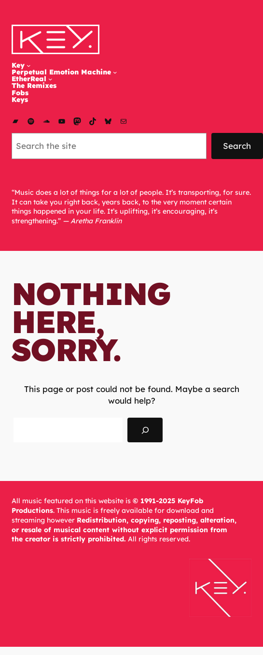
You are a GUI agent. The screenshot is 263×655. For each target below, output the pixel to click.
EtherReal (29, 78)
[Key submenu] (29, 65)
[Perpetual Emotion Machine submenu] (115, 72)
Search (237, 146)
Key (18, 65)
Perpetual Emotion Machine (61, 72)
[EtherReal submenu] (50, 79)
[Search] (145, 430)
